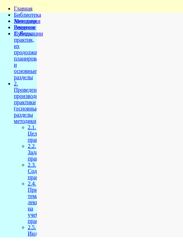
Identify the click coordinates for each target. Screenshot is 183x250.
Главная (23, 8)
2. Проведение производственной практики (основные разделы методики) (35, 102)
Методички (27, 21)
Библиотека (27, 15)
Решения (24, 27)
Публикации (28, 33)
